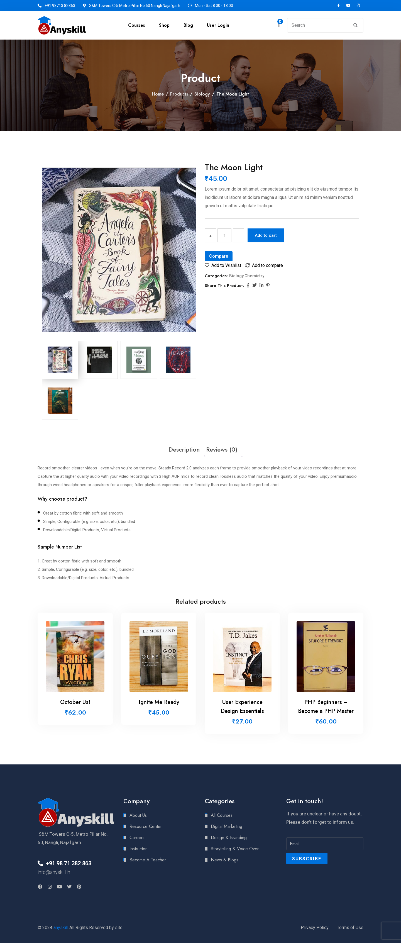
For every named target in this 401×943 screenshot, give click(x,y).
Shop (164, 25)
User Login (218, 25)
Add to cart (266, 235)
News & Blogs (224, 860)
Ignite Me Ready (159, 702)
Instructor (138, 848)
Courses (136, 25)
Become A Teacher (147, 860)
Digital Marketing (226, 826)
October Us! (75, 702)
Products (179, 94)
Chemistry (254, 275)
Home (158, 94)
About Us (138, 815)
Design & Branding (229, 837)
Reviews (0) (221, 449)
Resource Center (145, 826)
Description (184, 449)
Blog (188, 25)
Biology (202, 94)
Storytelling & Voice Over (235, 848)
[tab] (184, 449)
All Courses (222, 815)
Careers (137, 837)
